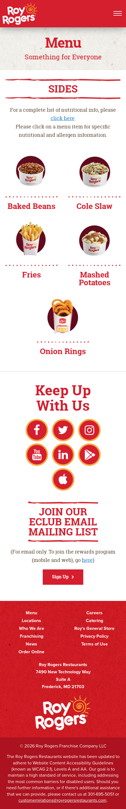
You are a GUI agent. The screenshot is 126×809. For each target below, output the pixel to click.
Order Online (31, 652)
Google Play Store (89, 455)
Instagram (89, 430)
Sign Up (60, 577)
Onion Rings (63, 351)
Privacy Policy (94, 636)
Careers (94, 613)
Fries (31, 274)
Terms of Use (94, 644)
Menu (31, 613)
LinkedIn (63, 455)
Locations (31, 620)
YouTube (37, 455)
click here (63, 118)
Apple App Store (63, 479)
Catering (94, 620)
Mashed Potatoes (94, 278)
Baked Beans (31, 206)
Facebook (37, 430)
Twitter (63, 430)
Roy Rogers (20, 14)
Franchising (31, 636)
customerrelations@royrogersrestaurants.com (62, 800)
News (31, 644)
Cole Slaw (94, 206)
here (87, 560)
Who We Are (31, 628)
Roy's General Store (94, 628)
